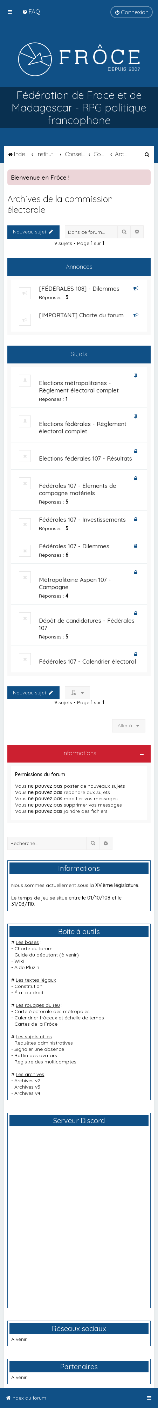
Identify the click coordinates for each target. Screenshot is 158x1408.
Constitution (28, 986)
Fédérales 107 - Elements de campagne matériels (77, 489)
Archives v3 (27, 1087)
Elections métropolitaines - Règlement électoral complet (79, 386)
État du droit (28, 992)
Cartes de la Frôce (35, 1024)
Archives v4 (27, 1093)
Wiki (19, 961)
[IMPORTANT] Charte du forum (81, 315)
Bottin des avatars (35, 1055)
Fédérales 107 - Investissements (82, 519)
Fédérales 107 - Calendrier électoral (87, 661)
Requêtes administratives (43, 1043)
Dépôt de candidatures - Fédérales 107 (87, 624)
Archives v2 (27, 1080)
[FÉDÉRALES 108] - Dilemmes (79, 288)
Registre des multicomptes (45, 1062)
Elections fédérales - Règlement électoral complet (82, 427)
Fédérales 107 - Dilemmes (74, 546)
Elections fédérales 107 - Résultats (85, 458)
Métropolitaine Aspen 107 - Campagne (75, 583)
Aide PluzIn (26, 967)
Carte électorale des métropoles (52, 1011)
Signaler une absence (39, 1049)
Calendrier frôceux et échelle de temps (59, 1018)
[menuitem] (31, 11)
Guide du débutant (36, 955)
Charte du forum (33, 948)
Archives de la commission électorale (60, 204)
